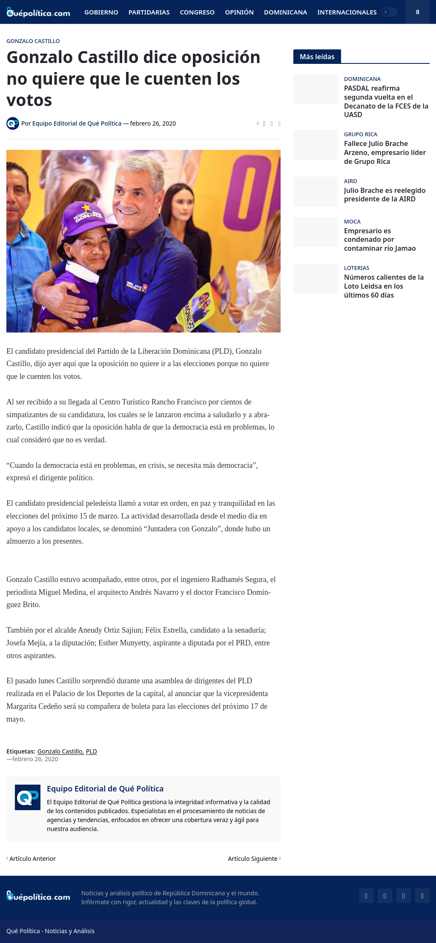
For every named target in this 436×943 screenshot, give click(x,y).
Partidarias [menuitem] (149, 12)
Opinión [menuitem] (239, 12)
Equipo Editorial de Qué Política (105, 788)
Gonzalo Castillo (59, 751)
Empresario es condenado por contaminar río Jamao (380, 239)
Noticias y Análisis (70, 931)
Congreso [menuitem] (197, 12)
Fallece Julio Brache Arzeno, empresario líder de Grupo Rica (385, 152)
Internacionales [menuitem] (346, 12)
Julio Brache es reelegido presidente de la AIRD (385, 195)
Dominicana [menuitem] (285, 12)
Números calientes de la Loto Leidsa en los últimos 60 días (384, 286)
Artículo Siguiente (253, 858)
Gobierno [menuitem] (101, 12)
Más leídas (317, 56)
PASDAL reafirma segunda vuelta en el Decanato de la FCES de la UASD (386, 101)
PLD (91, 751)
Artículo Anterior (32, 858)
